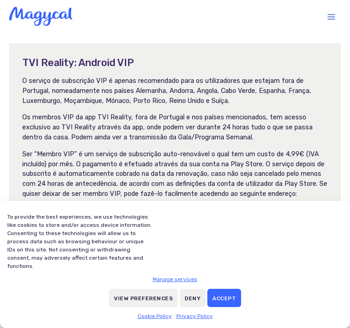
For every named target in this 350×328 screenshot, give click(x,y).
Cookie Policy (155, 316)
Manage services (175, 279)
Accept (224, 298)
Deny (193, 298)
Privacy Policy (194, 316)
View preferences (143, 298)
